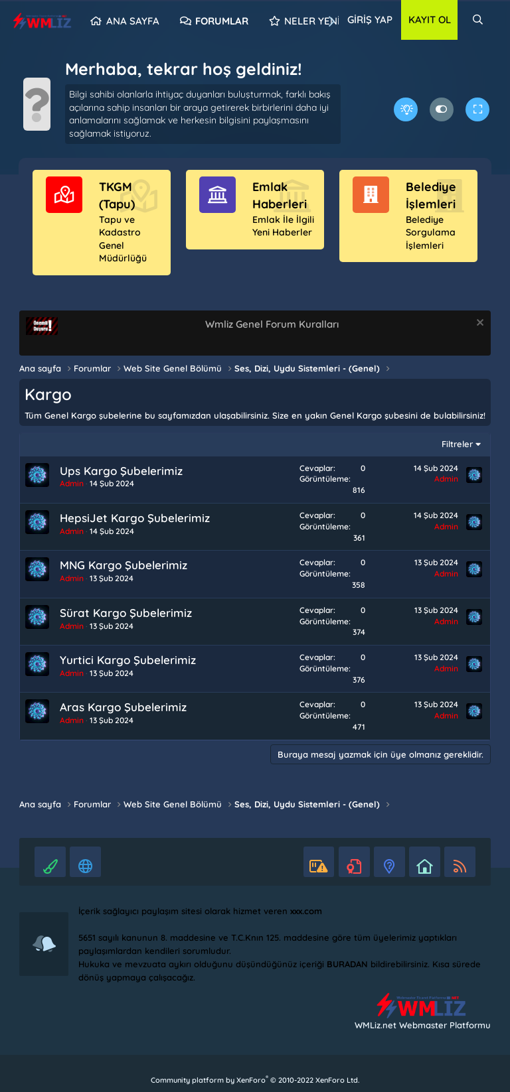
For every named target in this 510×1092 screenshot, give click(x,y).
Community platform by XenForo (255, 1080)
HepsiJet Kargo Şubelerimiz (135, 518)
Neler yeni (312, 21)
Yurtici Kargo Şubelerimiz (128, 660)
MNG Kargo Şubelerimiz (123, 565)
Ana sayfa (132, 21)
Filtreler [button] (457, 444)
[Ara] (478, 20)
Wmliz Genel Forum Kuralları (272, 324)
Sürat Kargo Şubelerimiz (126, 613)
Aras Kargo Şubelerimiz (123, 707)
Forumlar (221, 21)
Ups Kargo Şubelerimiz (121, 471)
